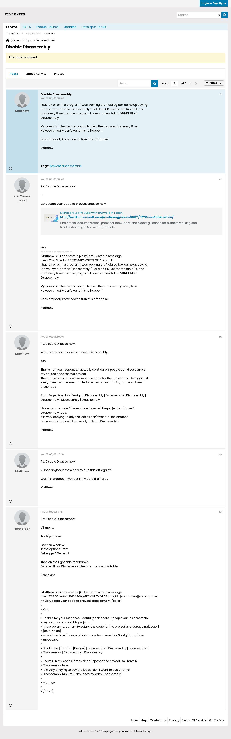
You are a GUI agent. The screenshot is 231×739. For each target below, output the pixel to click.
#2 (220, 179)
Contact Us (158, 720)
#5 (220, 512)
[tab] (14, 74)
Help (144, 720)
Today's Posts (14, 33)
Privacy (174, 720)
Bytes (134, 720)
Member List (33, 33)
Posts (14, 74)
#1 (220, 94)
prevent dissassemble (66, 166)
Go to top (216, 720)
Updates (70, 27)
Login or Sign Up (213, 3)
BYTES (27, 27)
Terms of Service (194, 720)
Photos (59, 74)
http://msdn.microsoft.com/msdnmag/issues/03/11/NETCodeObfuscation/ (116, 217)
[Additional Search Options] (219, 15)
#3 (220, 337)
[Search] (199, 15)
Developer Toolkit (94, 27)
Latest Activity (36, 74)
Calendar (49, 33)
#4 (220, 454)
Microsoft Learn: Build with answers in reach (91, 213)
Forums (11, 27)
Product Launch (47, 27)
